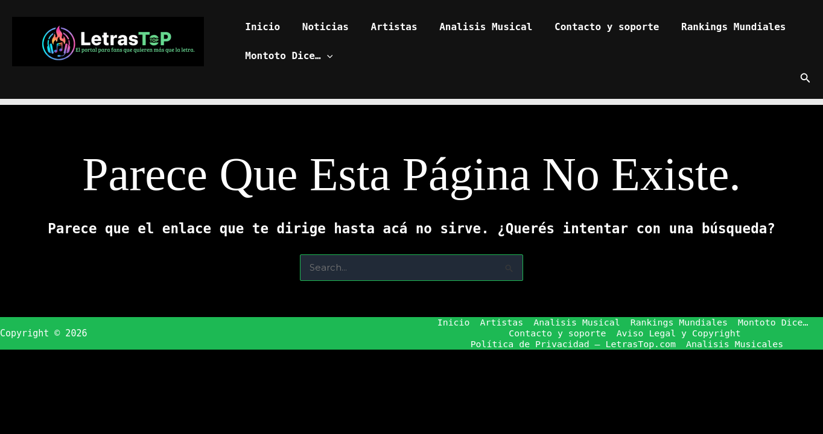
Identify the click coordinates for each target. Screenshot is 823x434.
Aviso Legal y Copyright (678, 334)
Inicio (261, 27)
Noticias (321, 27)
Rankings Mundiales (718, 27)
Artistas (387, 27)
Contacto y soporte (594, 27)
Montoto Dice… (287, 56)
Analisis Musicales (735, 344)
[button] (325, 56)
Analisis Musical (476, 27)
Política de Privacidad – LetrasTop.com (573, 344)
